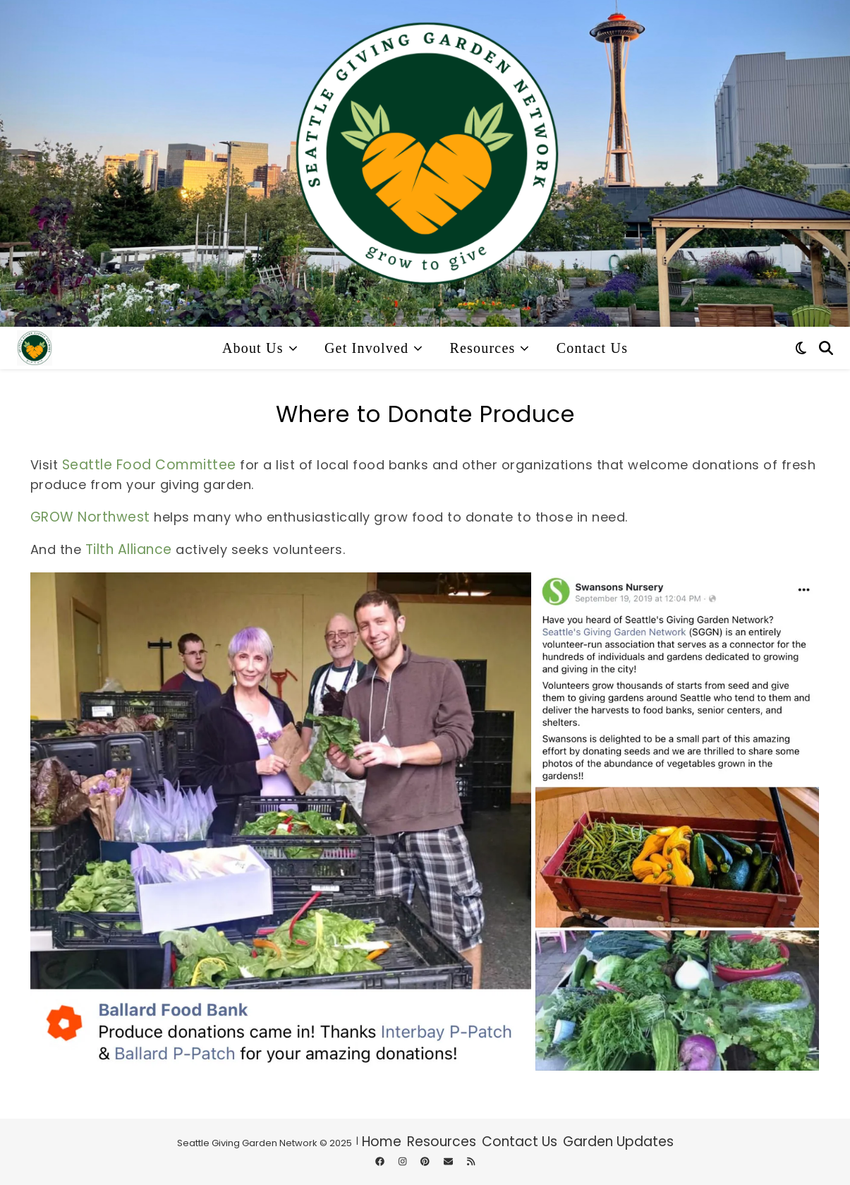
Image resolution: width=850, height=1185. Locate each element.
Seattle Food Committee (149, 464)
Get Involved (366, 348)
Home (381, 1141)
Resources (482, 348)
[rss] (471, 1161)
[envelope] (449, 1161)
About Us (253, 348)
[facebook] (381, 1161)
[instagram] (403, 1161)
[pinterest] (426, 1161)
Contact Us (592, 348)
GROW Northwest (90, 517)
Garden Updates (618, 1141)
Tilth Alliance (128, 549)
